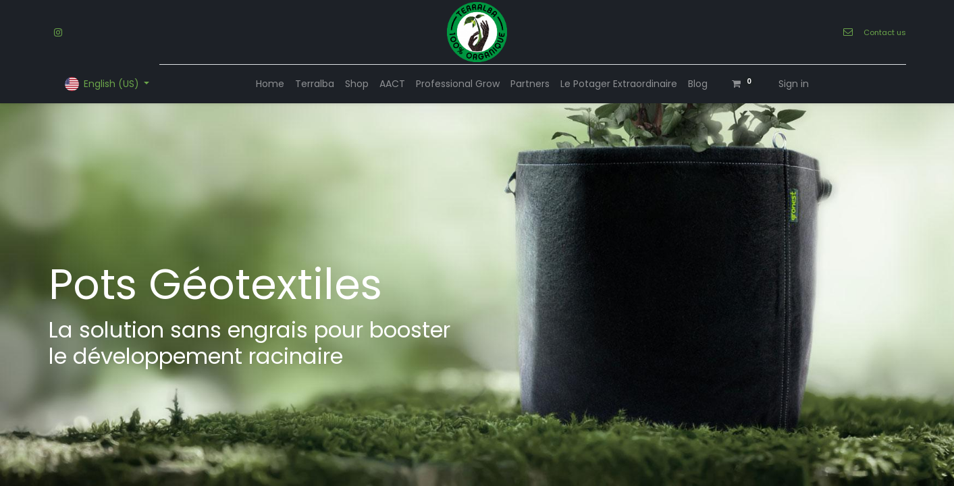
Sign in (793, 83)
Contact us (885, 32)
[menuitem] (270, 84)
